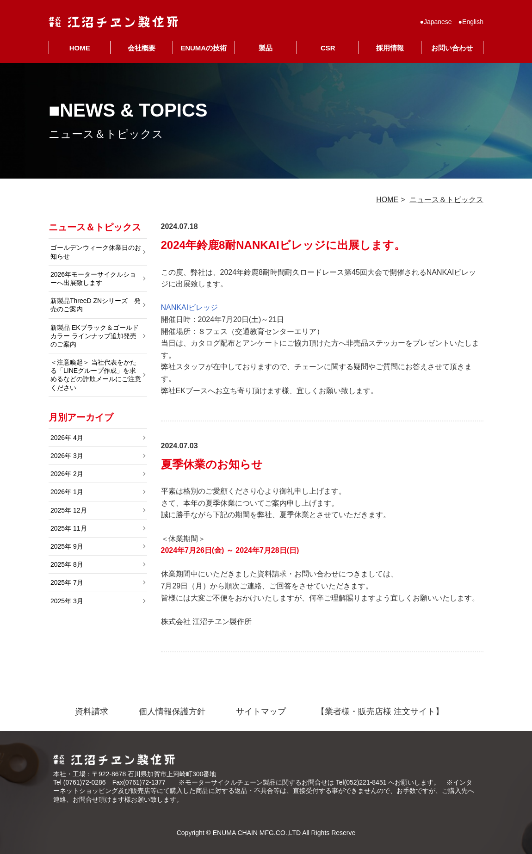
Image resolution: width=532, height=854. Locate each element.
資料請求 (91, 711)
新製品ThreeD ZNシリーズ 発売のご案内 (95, 305)
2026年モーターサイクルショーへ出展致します (93, 278)
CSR (328, 48)
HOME (79, 48)
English (472, 22)
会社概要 (141, 48)
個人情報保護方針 (172, 711)
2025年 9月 (66, 546)
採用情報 (390, 48)
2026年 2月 (66, 473)
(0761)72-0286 (84, 782)
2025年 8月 (66, 564)
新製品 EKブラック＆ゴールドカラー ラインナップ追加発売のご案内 (94, 336)
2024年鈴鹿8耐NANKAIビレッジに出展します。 (283, 245)
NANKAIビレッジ (189, 307)
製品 (265, 48)
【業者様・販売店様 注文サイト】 (380, 711)
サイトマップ (261, 711)
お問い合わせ (452, 48)
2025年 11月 (68, 528)
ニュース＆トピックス (446, 200)
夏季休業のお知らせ (212, 464)
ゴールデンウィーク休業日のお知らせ (95, 252)
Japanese (438, 22)
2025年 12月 (68, 510)
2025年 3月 (66, 601)
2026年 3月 (66, 455)
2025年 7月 (66, 582)
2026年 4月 (66, 437)
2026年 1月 (66, 491)
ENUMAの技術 (203, 48)
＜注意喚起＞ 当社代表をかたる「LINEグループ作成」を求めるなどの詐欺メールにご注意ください (95, 375)
